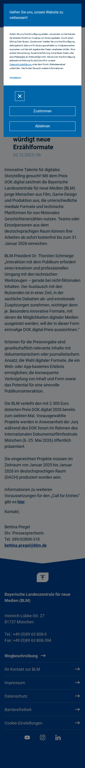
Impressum (15, 77)
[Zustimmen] (42, 111)
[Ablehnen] (42, 126)
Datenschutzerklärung (21, 64)
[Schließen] (19, 96)
